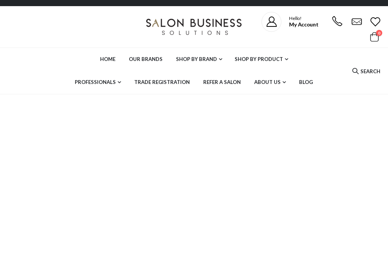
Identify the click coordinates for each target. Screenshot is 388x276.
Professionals (95, 82)
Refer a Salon (222, 82)
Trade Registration (162, 82)
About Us (267, 82)
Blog (306, 82)
